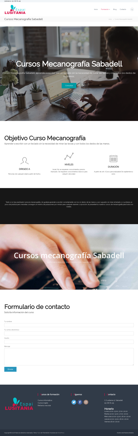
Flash (38, 433)
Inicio (96, 9)
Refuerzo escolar (44, 405)
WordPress (61, 433)
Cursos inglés (43, 403)
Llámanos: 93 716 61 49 (12, 1)
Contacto (123, 9)
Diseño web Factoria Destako (125, 433)
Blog (115, 9)
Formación (105, 9)
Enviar (10, 369)
